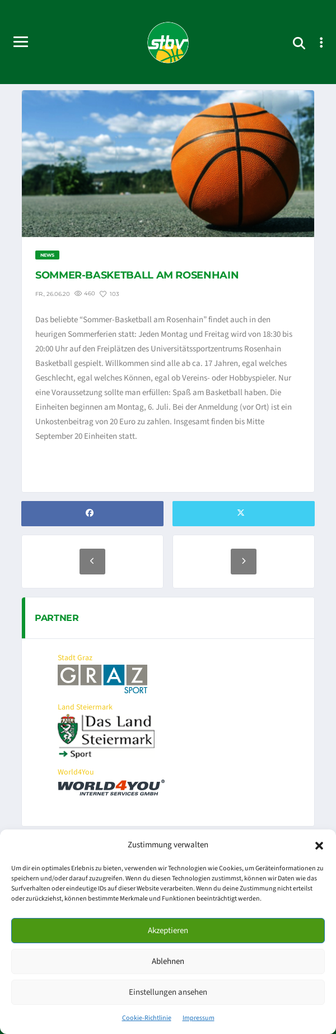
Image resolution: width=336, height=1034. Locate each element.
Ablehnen (168, 961)
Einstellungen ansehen (168, 992)
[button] (319, 845)
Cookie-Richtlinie (146, 1018)
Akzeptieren (168, 930)
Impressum (198, 1018)
